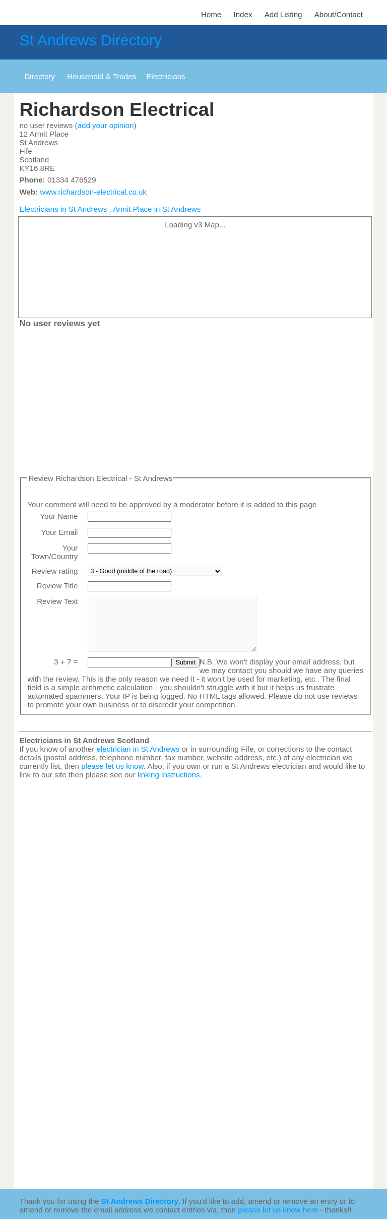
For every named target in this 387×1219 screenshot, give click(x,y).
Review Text (57, 601)
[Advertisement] (195, 403)
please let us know (112, 766)
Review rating (55, 571)
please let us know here (278, 1209)
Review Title (57, 585)
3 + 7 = (66, 661)
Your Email (59, 532)
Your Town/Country (54, 552)
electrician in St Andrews (137, 749)
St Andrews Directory (90, 40)
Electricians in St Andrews (63, 209)
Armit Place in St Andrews (157, 209)
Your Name (59, 516)
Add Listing (283, 14)
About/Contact (338, 14)
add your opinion (106, 125)
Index (242, 14)
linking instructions (169, 774)
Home (211, 14)
